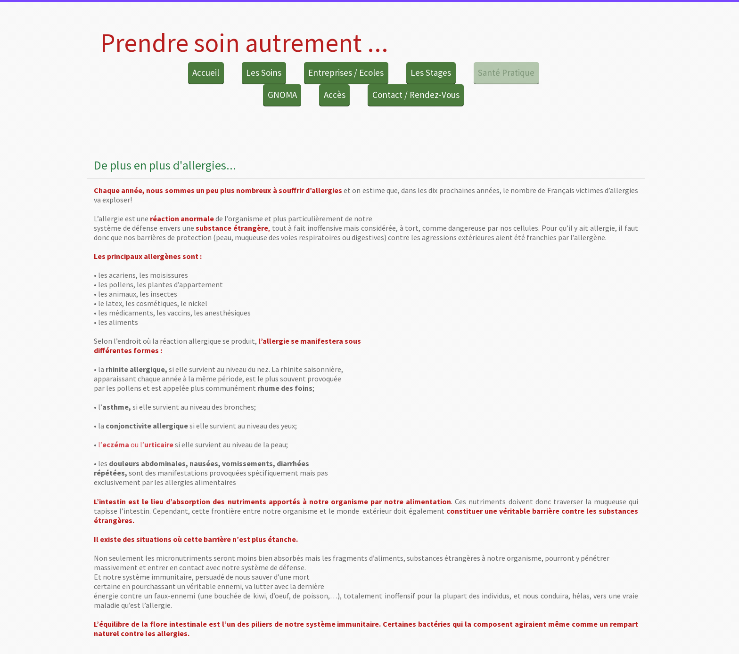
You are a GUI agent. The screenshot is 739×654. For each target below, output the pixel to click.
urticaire (158, 444)
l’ (100, 444)
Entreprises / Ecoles (346, 72)
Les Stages (431, 72)
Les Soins (263, 72)
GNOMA (282, 94)
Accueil (205, 72)
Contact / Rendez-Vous (416, 94)
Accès (334, 94)
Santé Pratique (506, 72)
